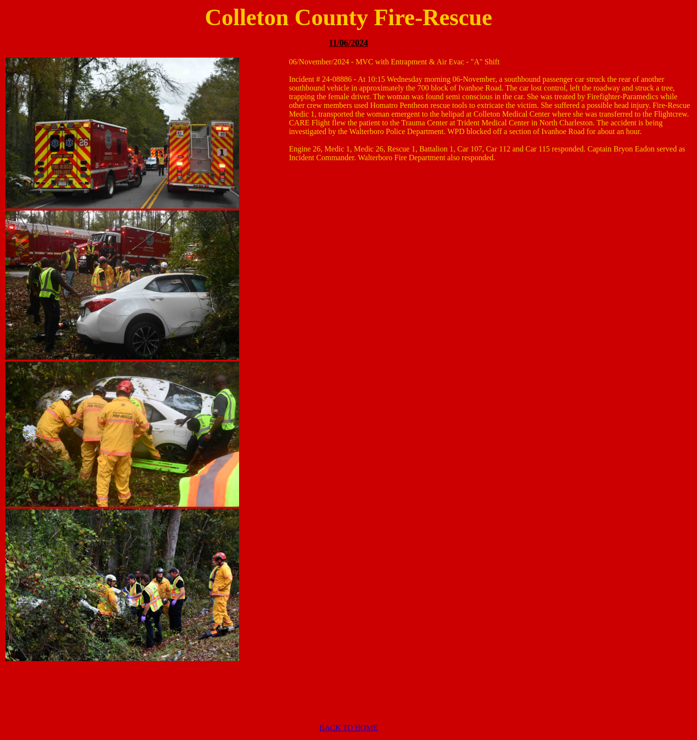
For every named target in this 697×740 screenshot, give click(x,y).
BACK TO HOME (348, 728)
